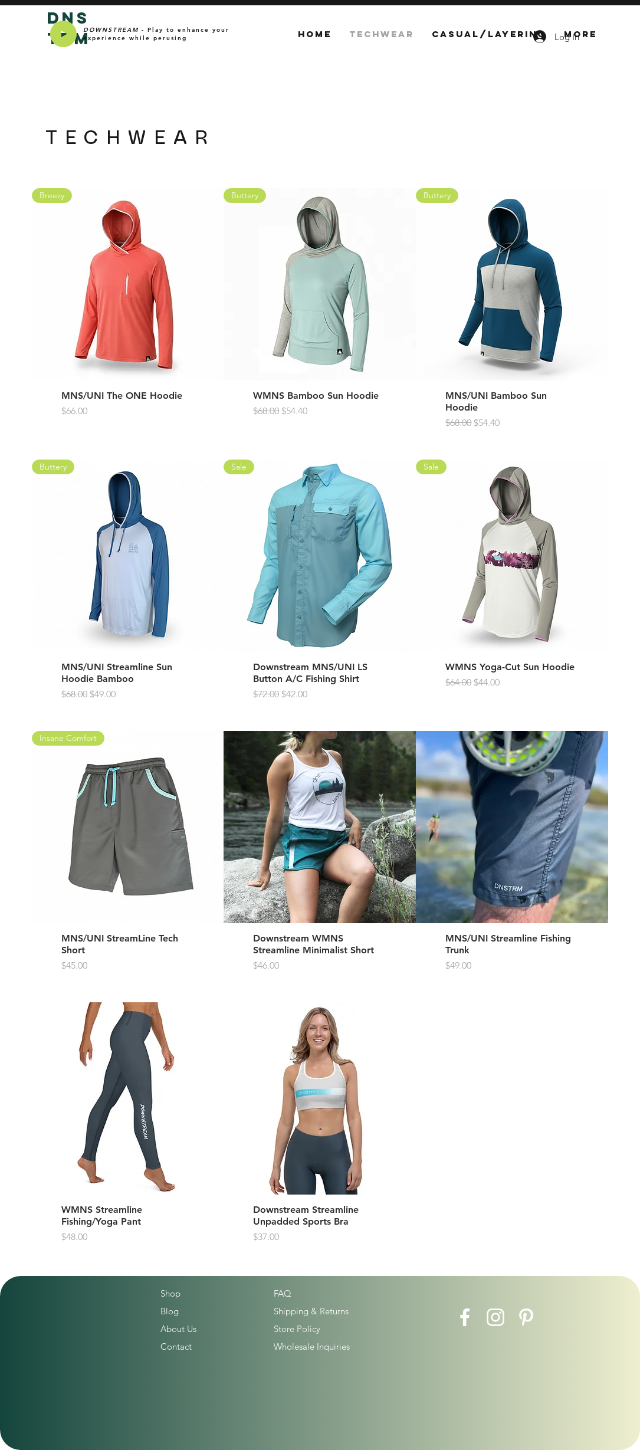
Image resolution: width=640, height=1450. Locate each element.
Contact (176, 1346)
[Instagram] (495, 1317)
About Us (178, 1328)
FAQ (282, 1293)
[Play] (63, 34)
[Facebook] (465, 1317)
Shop (170, 1293)
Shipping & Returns (311, 1311)
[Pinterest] (526, 1317)
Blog (169, 1311)
